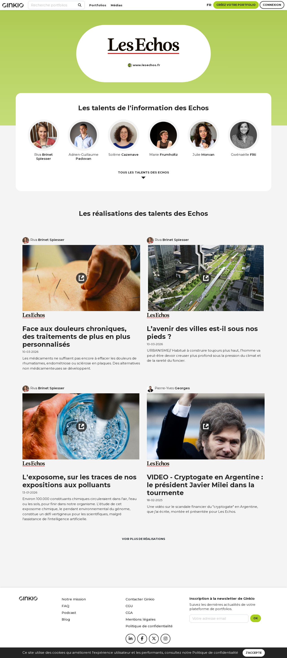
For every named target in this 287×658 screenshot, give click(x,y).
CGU (129, 606)
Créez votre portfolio (236, 4)
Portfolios (97, 5)
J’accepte (254, 652)
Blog (66, 619)
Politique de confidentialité (215, 652)
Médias (116, 5)
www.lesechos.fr (146, 65)
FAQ (65, 606)
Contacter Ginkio (140, 599)
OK (255, 618)
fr (209, 5)
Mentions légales (141, 619)
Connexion (272, 4)
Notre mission (74, 599)
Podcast (69, 612)
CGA (129, 612)
